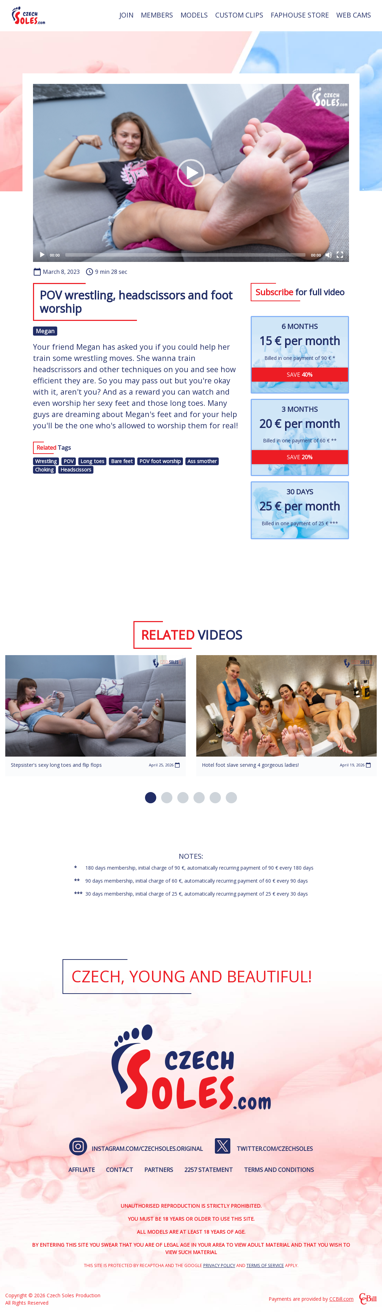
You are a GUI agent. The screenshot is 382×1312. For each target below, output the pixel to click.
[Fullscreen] (339, 254)
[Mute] (328, 254)
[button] (191, 173)
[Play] (42, 254)
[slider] (185, 255)
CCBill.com (341, 1298)
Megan (45, 331)
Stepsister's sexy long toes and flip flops (56, 765)
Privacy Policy (219, 1265)
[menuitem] (126, 15)
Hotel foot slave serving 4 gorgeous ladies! (250, 765)
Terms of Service (265, 1265)
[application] (191, 173)
